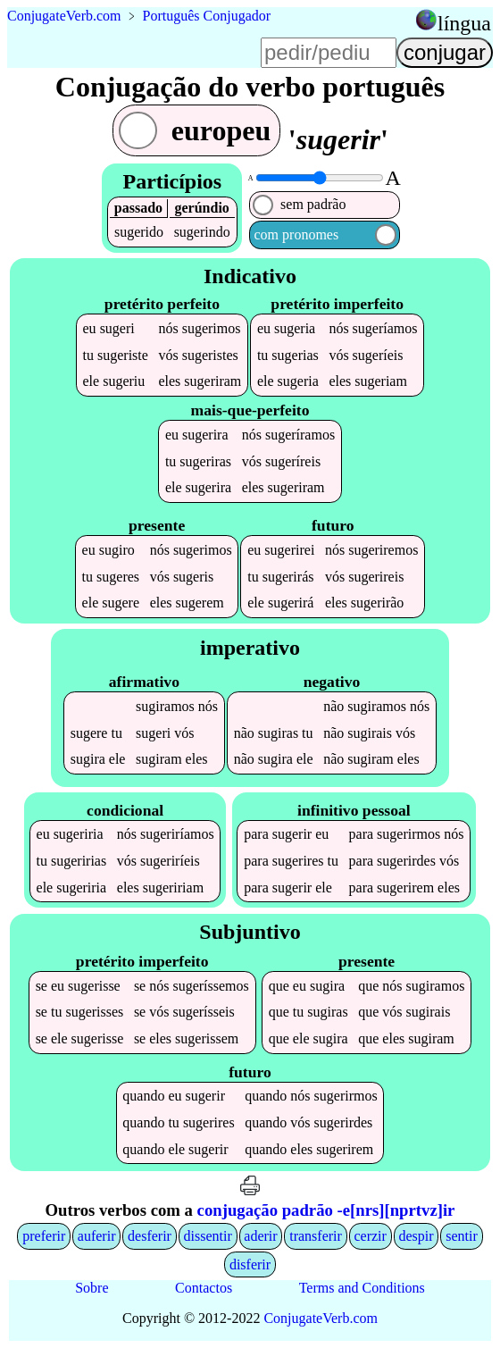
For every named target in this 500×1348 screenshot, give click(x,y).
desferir (149, 1235)
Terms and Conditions (362, 1287)
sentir (462, 1235)
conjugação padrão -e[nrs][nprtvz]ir (326, 1210)
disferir (250, 1264)
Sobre (91, 1287)
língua (464, 23)
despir (415, 1235)
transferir (315, 1235)
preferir (43, 1235)
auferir (97, 1235)
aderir (260, 1235)
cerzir (370, 1235)
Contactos (203, 1287)
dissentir (208, 1235)
